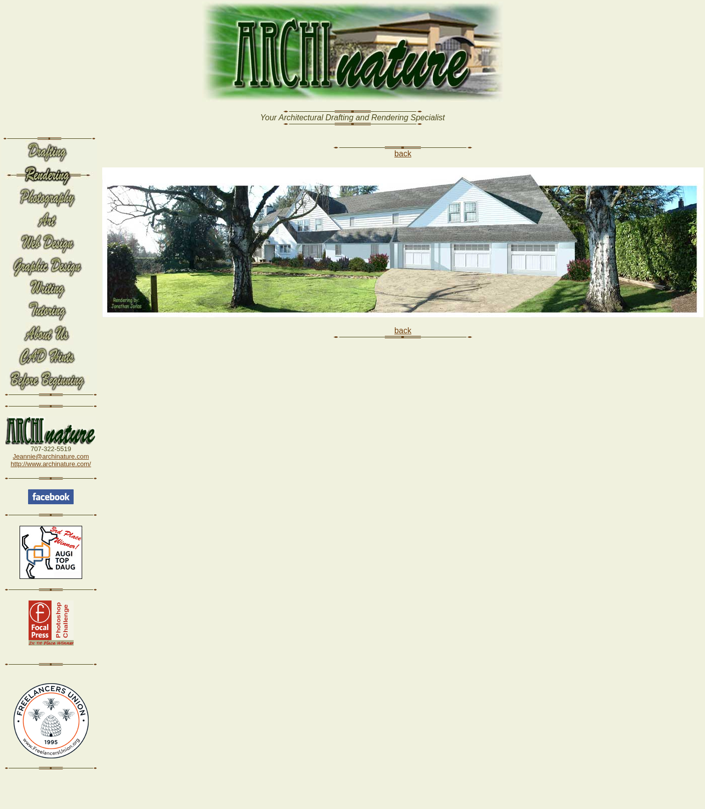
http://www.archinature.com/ (51, 464)
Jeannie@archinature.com (51, 456)
